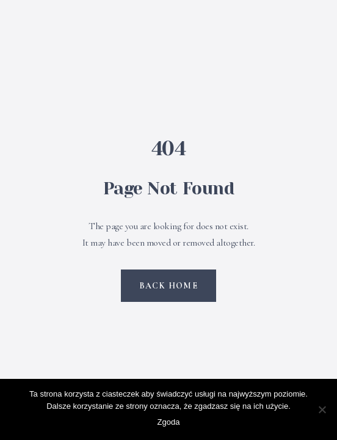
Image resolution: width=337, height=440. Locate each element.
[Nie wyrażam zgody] (322, 409)
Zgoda (169, 422)
